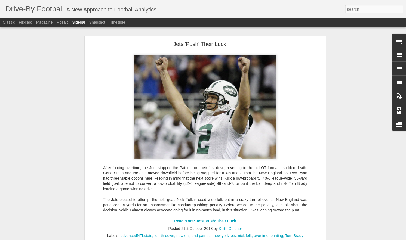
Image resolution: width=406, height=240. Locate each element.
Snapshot (97, 22)
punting (276, 235)
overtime (261, 235)
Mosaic (62, 22)
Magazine (44, 22)
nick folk (245, 235)
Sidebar (78, 22)
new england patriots (193, 235)
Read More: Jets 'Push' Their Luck (205, 221)
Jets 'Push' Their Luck (199, 44)
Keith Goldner (230, 228)
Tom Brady (294, 235)
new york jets (225, 235)
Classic (9, 22)
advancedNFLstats (136, 235)
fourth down (164, 235)
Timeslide (117, 22)
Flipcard (25, 22)
